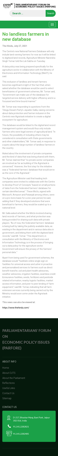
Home (5, 367)
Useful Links (8, 388)
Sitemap (6, 398)
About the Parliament (13, 378)
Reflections (8, 383)
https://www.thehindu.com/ (15, 307)
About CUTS (8, 372)
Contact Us (8, 393)
